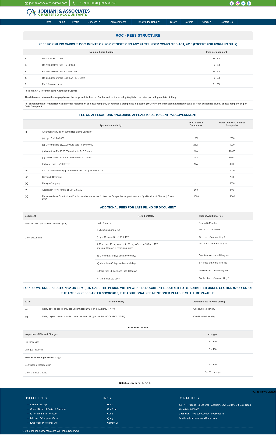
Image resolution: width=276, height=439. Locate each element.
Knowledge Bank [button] (147, 22)
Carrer (110, 418)
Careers (189, 22)
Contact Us (227, 22)
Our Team (112, 413)
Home (48, 22)
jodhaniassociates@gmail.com (48, 3)
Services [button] (93, 22)
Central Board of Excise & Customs (48, 413)
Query (173, 22)
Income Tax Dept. (39, 409)
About (62, 22)
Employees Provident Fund (44, 427)
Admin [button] (205, 22)
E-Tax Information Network (43, 418)
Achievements (118, 22)
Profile (75, 22)
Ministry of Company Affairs (44, 422)
